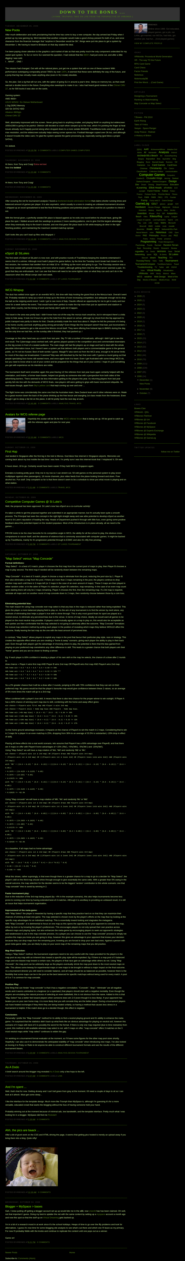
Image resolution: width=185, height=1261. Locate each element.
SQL (155, 254)
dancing (167, 178)
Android (174, 152)
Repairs (156, 248)
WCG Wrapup (14, 290)
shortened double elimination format (74, 201)
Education (174, 184)
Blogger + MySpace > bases (23, 1200)
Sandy (152, 251)
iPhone (151, 213)
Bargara (141, 159)
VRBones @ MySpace (144, 427)
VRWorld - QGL (141, 412)
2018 (139, 325)
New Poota (12, 30)
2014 (139, 342)
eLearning (142, 187)
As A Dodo (12, 1060)
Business (169, 162)
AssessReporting (171, 156)
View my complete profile (148, 43)
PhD (145, 235)
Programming (148, 241)
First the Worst (164, 194)
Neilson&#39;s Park (169, 229)
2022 (139, 313)
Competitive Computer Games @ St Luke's (33, 501)
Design (72, 239)
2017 (139, 330)
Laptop (166, 217)
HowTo (159, 210)
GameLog (142, 203)
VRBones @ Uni (142, 419)
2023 (139, 309)
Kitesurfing (156, 216)
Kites (145, 217)
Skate (170, 251)
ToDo (154, 261)
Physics (163, 235)
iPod (158, 213)
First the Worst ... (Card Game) (148, 82)
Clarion (171, 168)
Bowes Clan (140, 408)
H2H (177, 204)
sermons (161, 251)
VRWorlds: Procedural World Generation (153, 56)
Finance (140, 194)
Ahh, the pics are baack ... (22, 1123)
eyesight (142, 191)
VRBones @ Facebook (145, 423)
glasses (162, 204)
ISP (163, 213)
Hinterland (142, 210)
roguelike (139, 251)
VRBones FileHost (143, 416)
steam (153, 257)
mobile (157, 226)
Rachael (158, 245)
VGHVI (174, 267)
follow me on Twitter (170, 451)
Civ (165, 168)
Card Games (158, 165)
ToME (161, 261)
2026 (139, 296)
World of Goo (164, 280)
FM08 (146, 197)
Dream (143, 185)
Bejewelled (150, 159)
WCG (79, 403)
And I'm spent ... (15, 1080)
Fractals (173, 197)
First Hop (11, 451)
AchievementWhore (158, 149)
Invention (142, 213)
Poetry (145, 239)
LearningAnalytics (159, 220)
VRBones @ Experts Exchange (149, 430)
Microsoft (172, 223)
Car (148, 165)
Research (165, 248)
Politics (152, 239)
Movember (140, 229)
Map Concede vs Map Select (147, 103)
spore (149, 254)
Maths (163, 223)
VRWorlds (143, 273)
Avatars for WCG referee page (25, 414)
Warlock (166, 273)
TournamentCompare (145, 264)
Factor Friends (141, 71)
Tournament (83, 239)
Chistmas (143, 168)
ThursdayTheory (143, 261)
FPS (166, 197)
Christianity (156, 168)
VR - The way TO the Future (147, 60)
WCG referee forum (73, 419)
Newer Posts (11, 1246)
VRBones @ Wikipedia (145, 434)
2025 (139, 300)
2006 (139, 376)
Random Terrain (170, 245)
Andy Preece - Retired (144, 132)
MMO (150, 226)
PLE (176, 235)
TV (156, 267)
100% (64, 72)
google (170, 204)
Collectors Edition (156, 171)
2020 (139, 317)
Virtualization (168, 270)
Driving (151, 185)
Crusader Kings (154, 178)
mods (164, 226)
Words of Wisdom (150, 280)
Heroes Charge (154, 207)
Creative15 (140, 178)
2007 (139, 372)
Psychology (140, 245)
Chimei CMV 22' (12, 115)
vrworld (92, 1204)
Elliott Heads (155, 187)
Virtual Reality (154, 270)
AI (145, 152)
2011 (139, 355)
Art (161, 156)
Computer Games (68, 150)
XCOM (157, 283)
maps (156, 223)
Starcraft (145, 258)
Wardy (158, 273)
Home (72, 1246)
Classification (142, 171)
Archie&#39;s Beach (147, 155)
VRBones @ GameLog (145, 438)
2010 (139, 359)
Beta (158, 159)
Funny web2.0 (155, 200)
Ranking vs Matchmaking (146, 99)
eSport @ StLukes (17, 253)
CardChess (172, 165)
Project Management (165, 242)
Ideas (166, 210)
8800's (86, 55)
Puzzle (149, 245)
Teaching (162, 257)
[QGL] (139, 149)
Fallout (165, 191)
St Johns (163, 254)
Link (60, 1069)
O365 (170, 232)
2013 (139, 347)
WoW (174, 280)
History (151, 210)
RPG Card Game (142, 64)
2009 (139, 363)
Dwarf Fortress (162, 185)
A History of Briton (142, 135)
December (145, 380)
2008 (139, 368)
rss (147, 251)
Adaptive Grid (172, 149)
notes (151, 232)
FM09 (153, 197)
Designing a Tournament (145, 96)
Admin (139, 152)
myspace (101, 1207)
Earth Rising (140, 121)
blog (174, 159)
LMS (150, 223)
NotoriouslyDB (141, 78)
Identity (172, 210)
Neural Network (141, 232)
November (145, 389)
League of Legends (144, 220)
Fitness (174, 194)
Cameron (141, 165)
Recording (147, 248)
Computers (84, 150)
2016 (139, 334)
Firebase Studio (150, 194)
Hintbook (175, 207)
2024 (139, 304)
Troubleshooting (145, 267)
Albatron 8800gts (13, 112)
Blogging (140, 162)
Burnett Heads (158, 162)
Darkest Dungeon (159, 181)
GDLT (154, 203)
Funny (144, 200)
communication (172, 171)
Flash (140, 197)
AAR (146, 149)
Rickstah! (52, 1108)
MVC (157, 229)
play (170, 235)
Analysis (63, 239)
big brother (166, 159)
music (150, 229)
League (174, 217)
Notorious (138, 75)
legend (170, 220)
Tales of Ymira (141, 124)
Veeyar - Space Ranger (145, 128)
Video (143, 270)
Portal (159, 239)
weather (148, 276)
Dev (137, 184)
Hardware (140, 207)
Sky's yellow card (42, 385)
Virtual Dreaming (51, 1211)
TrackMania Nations (164, 264)
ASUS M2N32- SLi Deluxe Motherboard (23, 102)
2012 (139, 351)
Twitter (161, 267)
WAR (152, 273)
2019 (139, 321)
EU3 (175, 188)
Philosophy (154, 235)
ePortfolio (168, 188)
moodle (171, 226)
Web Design (160, 276)
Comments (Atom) (26, 1252)
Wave (173, 273)
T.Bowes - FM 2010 (143, 117)
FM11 (160, 197)
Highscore (166, 207)
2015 (139, 338)
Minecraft (143, 226)
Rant (139, 248)
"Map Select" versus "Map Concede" (29, 558)
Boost (148, 162)
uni (167, 267)
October (144, 393)
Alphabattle (152, 152)
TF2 (170, 258)
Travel (72, 403)
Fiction (172, 191)
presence (167, 239)
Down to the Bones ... (92, 12)
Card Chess (140, 67)
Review (174, 248)
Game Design (167, 200)
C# (176, 162)
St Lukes (62, 279)
